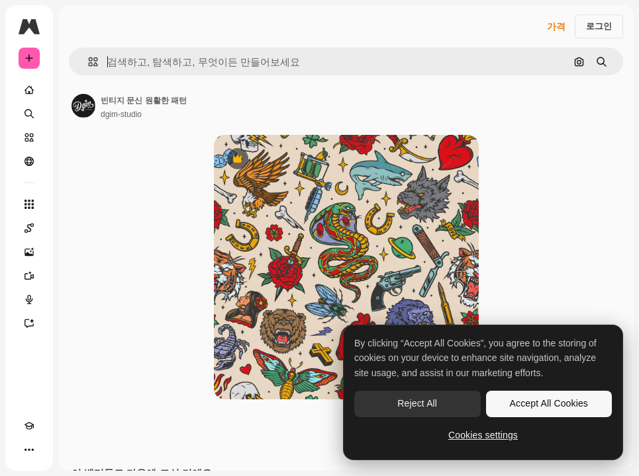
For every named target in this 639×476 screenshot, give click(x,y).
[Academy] (29, 425)
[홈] (29, 89)
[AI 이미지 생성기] (29, 251)
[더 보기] (29, 449)
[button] (88, 62)
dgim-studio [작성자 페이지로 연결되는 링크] (121, 114)
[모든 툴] (29, 204)
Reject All (417, 403)
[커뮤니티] (29, 161)
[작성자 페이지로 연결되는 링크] (83, 106)
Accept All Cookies (549, 403)
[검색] (29, 113)
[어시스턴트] (29, 323)
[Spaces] (29, 228)
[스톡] (29, 137)
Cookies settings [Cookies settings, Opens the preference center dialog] (483, 435)
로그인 (599, 26)
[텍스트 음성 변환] (29, 299)
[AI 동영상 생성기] (29, 275)
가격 (556, 26)
